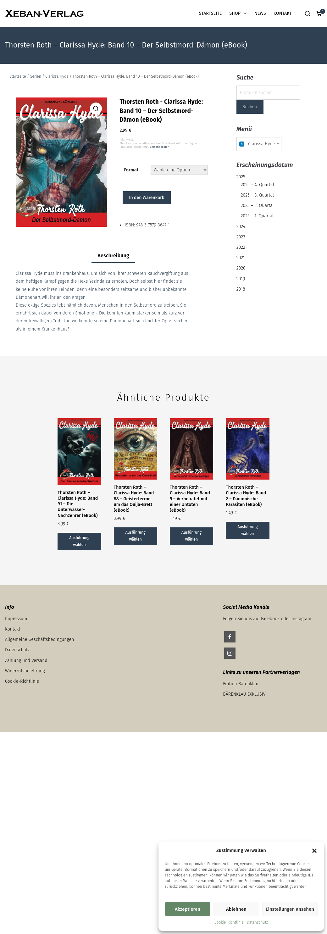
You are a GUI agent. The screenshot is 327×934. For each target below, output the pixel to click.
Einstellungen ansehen (290, 909)
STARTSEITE (210, 13)
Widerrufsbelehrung (25, 671)
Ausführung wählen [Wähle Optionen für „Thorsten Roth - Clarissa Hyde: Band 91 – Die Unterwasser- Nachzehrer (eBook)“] (79, 541)
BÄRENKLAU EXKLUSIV (244, 694)
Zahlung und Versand (26, 660)
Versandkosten (159, 146)
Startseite (17, 76)
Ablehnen (236, 909)
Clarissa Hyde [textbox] (257, 144)
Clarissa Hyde (57, 76)
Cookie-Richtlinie (229, 922)
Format (131, 170)
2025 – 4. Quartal (257, 184)
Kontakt (12, 629)
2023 (240, 237)
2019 (240, 278)
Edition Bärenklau (240, 684)
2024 (240, 226)
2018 (240, 289)
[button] (314, 851)
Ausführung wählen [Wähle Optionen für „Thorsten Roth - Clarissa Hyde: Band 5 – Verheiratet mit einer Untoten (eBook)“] (191, 536)
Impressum (16, 618)
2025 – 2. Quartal (257, 205)
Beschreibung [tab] (113, 256)
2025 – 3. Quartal (257, 195)
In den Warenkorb (146, 197)
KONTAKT (283, 13)
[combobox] (259, 144)
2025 (240, 177)
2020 (241, 268)
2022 (240, 247)
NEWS (260, 13)
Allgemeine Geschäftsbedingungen (39, 639)
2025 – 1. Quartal (257, 216)
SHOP (238, 13)
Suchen (250, 106)
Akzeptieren (187, 909)
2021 (240, 257)
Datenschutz (257, 922)
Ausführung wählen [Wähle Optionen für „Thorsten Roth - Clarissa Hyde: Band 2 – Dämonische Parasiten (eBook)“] (247, 530)
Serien (35, 76)
